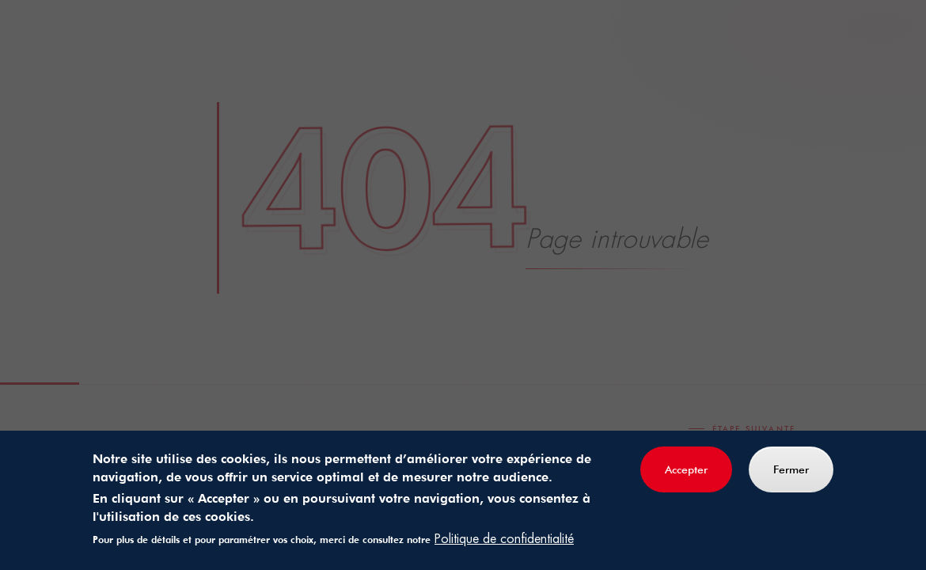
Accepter (686, 470)
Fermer (791, 470)
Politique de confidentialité (504, 540)
